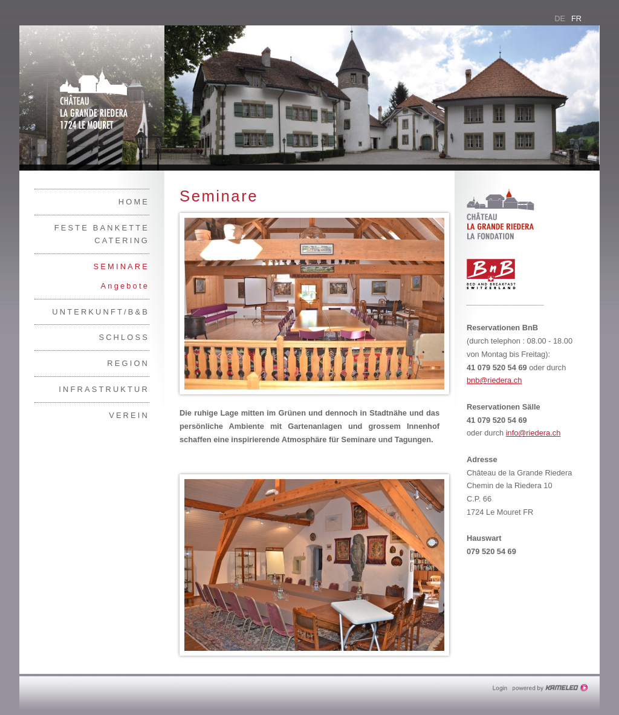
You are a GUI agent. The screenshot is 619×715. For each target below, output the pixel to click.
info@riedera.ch (533, 432)
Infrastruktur (104, 389)
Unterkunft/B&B (100, 311)
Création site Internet (551, 688)
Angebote (125, 285)
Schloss (124, 337)
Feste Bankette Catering (101, 234)
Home (133, 201)
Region (128, 363)
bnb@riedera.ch (494, 380)
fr (576, 18)
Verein (129, 415)
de (559, 18)
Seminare (121, 266)
